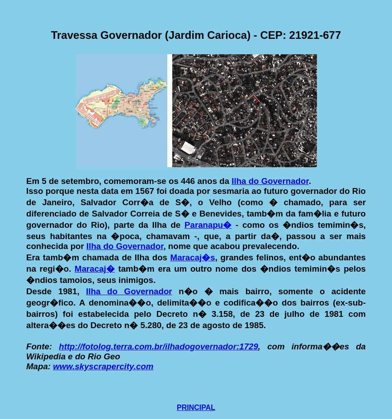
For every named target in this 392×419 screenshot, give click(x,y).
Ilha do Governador (269, 181)
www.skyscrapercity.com (103, 366)
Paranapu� (207, 225)
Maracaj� (95, 268)
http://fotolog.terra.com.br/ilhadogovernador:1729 (158, 346)
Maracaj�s (192, 257)
